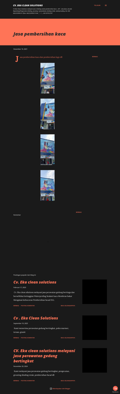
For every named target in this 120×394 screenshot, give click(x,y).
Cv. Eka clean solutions (34, 282)
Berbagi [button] (95, 56)
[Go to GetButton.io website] (115, 392)
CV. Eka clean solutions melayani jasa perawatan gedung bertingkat (44, 356)
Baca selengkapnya (68, 306)
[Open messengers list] (115, 388)
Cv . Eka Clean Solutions (35, 318)
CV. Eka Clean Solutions (28, 5)
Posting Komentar (28, 306)
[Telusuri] (97, 5)
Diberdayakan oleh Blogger (60, 388)
